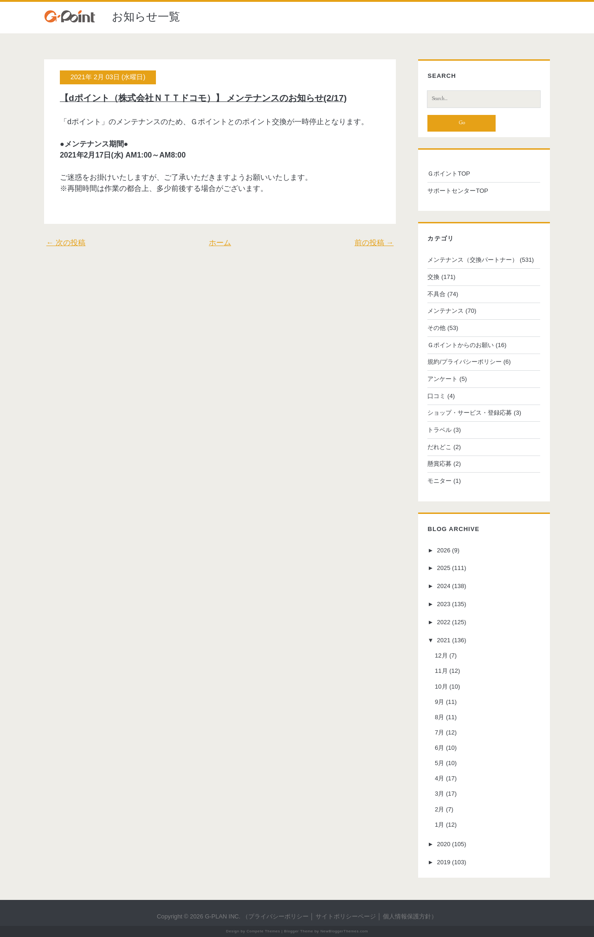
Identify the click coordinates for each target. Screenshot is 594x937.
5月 (439, 763)
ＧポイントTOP (448, 173)
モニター (439, 480)
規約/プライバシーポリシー (464, 361)
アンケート (442, 378)
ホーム (220, 243)
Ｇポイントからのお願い (460, 345)
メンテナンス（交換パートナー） (472, 259)
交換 (433, 276)
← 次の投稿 (65, 243)
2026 (444, 550)
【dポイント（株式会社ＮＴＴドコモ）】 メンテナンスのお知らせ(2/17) (203, 98)
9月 (439, 701)
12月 (441, 655)
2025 (444, 568)
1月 (439, 824)
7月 (439, 732)
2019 (444, 862)
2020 (444, 844)
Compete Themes (263, 931)
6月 (439, 747)
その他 (436, 327)
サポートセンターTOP (457, 190)
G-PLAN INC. (222, 916)
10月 (441, 686)
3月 (439, 793)
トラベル (439, 429)
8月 (439, 717)
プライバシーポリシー (278, 916)
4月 (439, 778)
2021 (444, 640)
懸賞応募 (439, 463)
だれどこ (439, 446)
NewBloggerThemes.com (344, 931)
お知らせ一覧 (146, 16)
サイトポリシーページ (346, 916)
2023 (444, 604)
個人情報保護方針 (407, 916)
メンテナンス (445, 310)
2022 (444, 622)
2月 (439, 809)
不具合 (436, 294)
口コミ (436, 396)
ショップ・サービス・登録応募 (469, 412)
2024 (444, 585)
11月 (441, 670)
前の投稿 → (374, 243)
